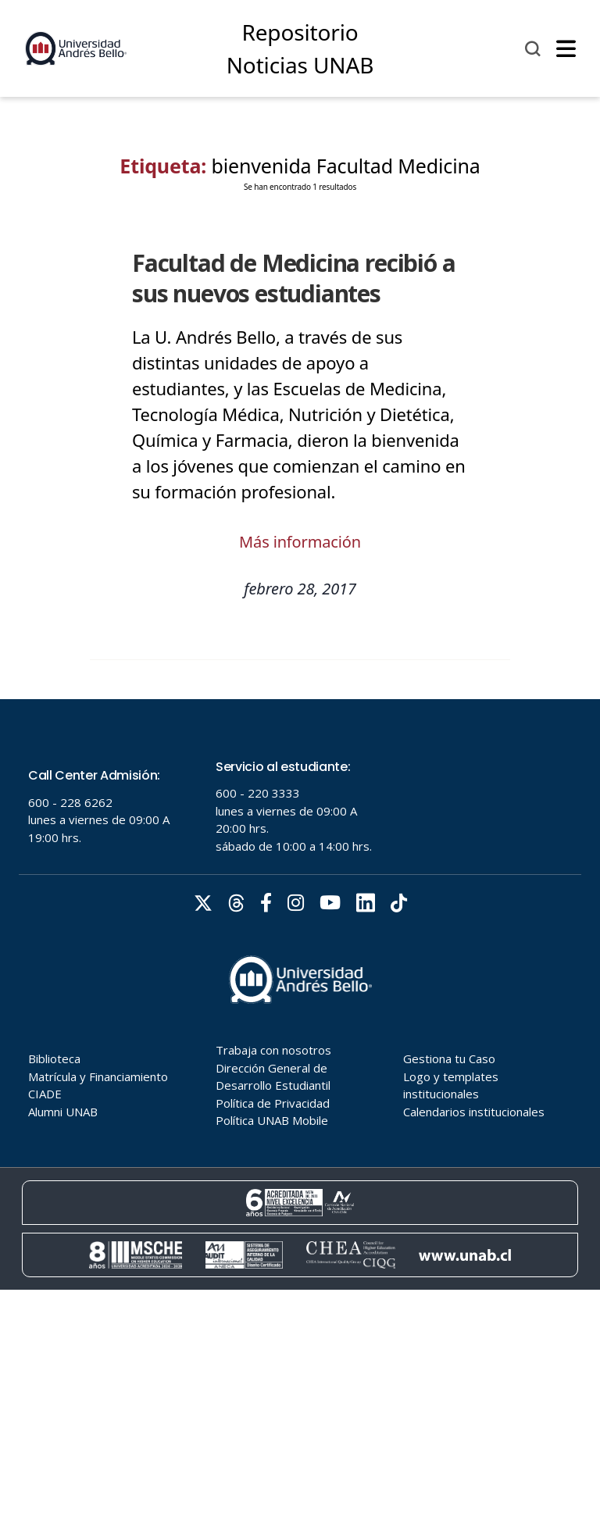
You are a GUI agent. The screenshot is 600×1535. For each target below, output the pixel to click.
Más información (300, 541)
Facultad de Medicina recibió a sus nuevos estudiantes (293, 278)
